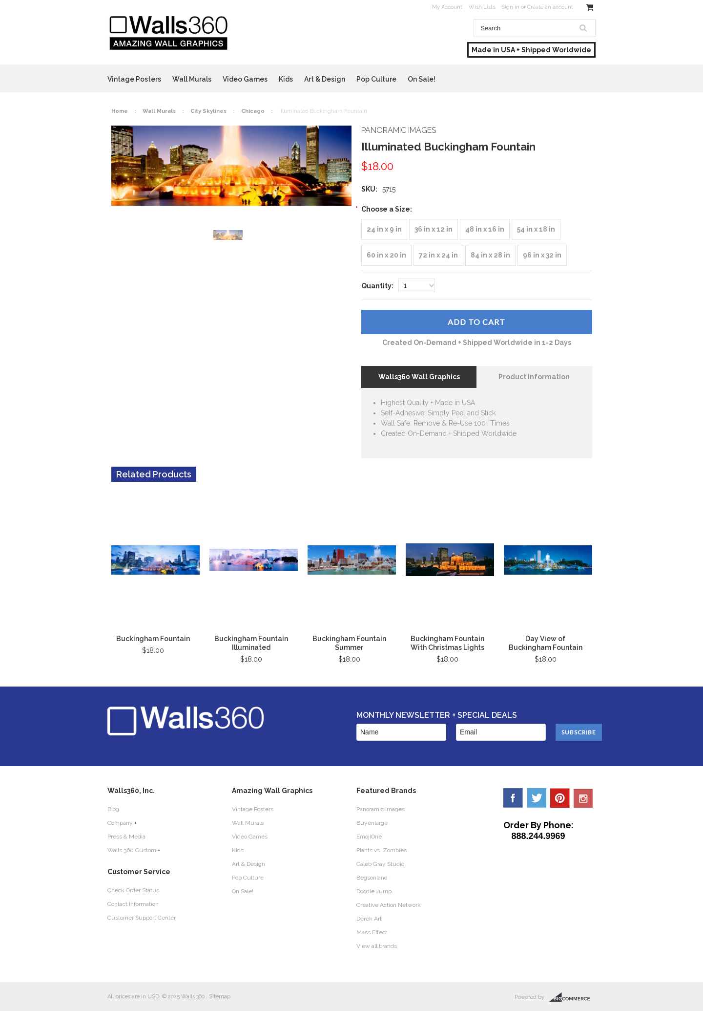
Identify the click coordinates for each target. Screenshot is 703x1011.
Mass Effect (371, 932)
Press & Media (126, 836)
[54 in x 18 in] (536, 229)
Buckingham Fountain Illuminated (251, 643)
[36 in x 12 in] (433, 229)
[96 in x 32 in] (542, 255)
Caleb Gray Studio (380, 863)
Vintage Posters (134, 79)
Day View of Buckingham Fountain (545, 643)
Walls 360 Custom (131, 850)
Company (120, 822)
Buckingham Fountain (153, 639)
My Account (447, 7)
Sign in (510, 7)
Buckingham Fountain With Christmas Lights (447, 643)
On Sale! (421, 79)
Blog (113, 809)
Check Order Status (133, 890)
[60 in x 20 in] (386, 255)
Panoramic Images (380, 809)
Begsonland (372, 877)
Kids (286, 79)
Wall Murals (191, 79)
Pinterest (560, 798)
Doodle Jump (374, 891)
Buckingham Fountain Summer (349, 643)
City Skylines (208, 111)
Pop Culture (376, 79)
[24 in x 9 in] (384, 229)
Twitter (536, 798)
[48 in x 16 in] (485, 229)
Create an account (550, 7)
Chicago (253, 111)
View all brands (376, 946)
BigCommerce (572, 997)
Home (119, 111)
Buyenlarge (372, 822)
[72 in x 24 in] (438, 255)
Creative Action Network (388, 905)
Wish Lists (482, 7)
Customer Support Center (141, 917)
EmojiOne (369, 836)
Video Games (245, 79)
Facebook (513, 798)
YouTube (583, 798)
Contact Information (133, 904)
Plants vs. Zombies (381, 850)
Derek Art (369, 918)
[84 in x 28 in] (490, 255)
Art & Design (324, 79)
